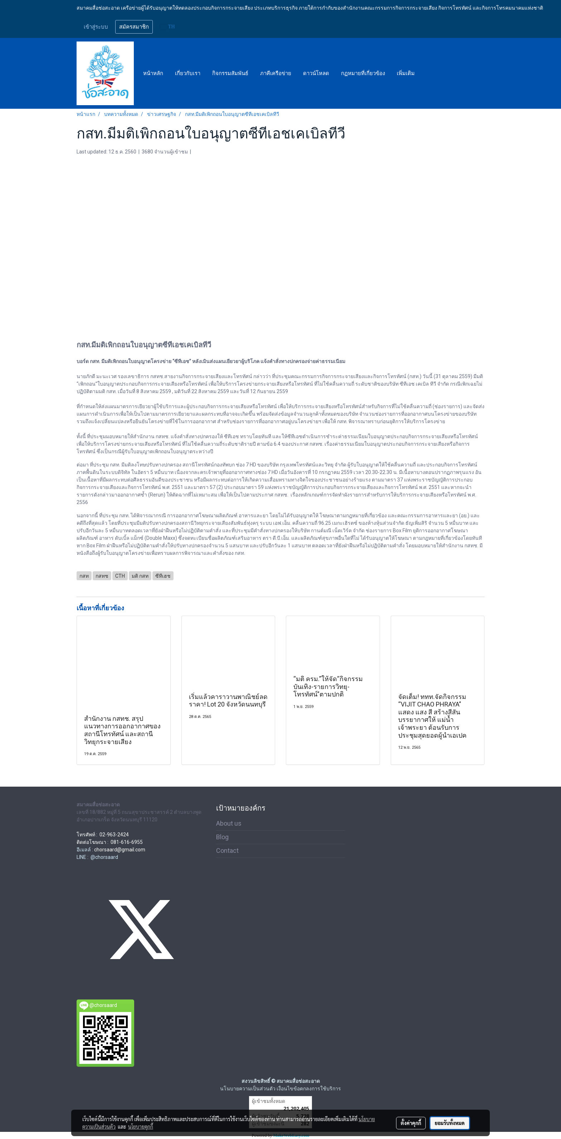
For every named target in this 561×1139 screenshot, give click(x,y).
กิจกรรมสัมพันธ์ (230, 73)
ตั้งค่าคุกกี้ (411, 1123)
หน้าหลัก (153, 73)
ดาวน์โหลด (316, 73)
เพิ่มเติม (406, 73)
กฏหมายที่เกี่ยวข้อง (363, 73)
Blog (222, 837)
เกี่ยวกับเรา (187, 73)
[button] (427, 73)
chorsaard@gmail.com (119, 849)
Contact (227, 850)
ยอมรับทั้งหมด (450, 1123)
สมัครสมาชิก (134, 27)
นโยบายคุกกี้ (140, 1126)
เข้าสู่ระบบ (96, 27)
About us (229, 823)
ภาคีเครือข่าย (275, 73)
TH (167, 26)
